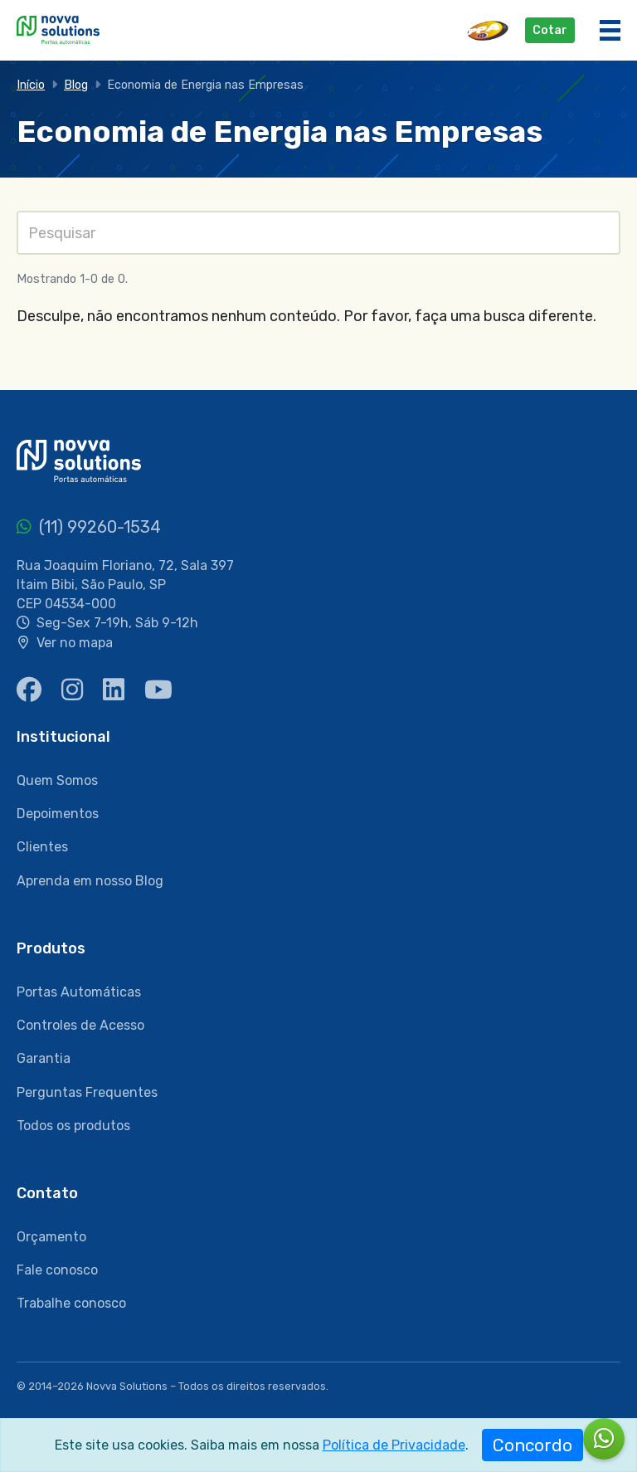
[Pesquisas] (318, 233)
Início (31, 85)
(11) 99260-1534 (89, 527)
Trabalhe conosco (71, 1303)
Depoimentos (58, 813)
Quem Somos (57, 780)
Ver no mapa (74, 643)
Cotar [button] (549, 30)
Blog (76, 85)
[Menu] (610, 30)
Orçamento (51, 1237)
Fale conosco (57, 1270)
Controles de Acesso (80, 1025)
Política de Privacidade (394, 1445)
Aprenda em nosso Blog (90, 881)
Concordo (532, 1445)
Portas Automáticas (79, 992)
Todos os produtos (73, 1125)
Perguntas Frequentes (87, 1092)
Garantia (44, 1058)
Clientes (42, 847)
